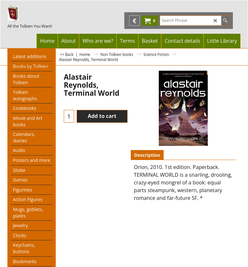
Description (147, 155)
